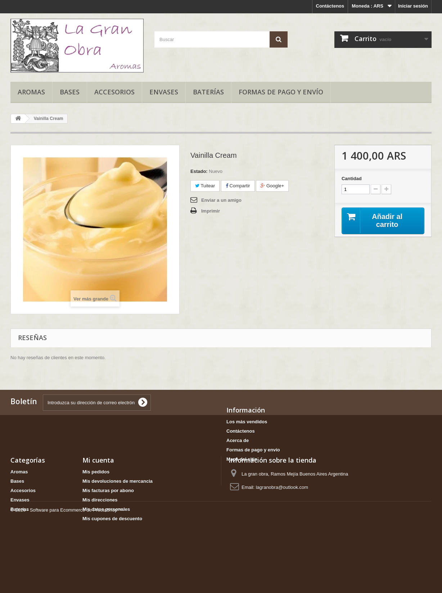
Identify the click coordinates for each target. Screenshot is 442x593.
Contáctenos (330, 6)
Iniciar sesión (413, 6)
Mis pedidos (95, 500)
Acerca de (237, 440)
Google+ (272, 185)
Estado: (199, 171)
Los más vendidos (246, 421)
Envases (163, 92)
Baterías (208, 92)
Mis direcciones (100, 528)
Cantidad (352, 178)
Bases (70, 92)
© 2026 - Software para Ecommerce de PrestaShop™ (66, 573)
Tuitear (205, 185)
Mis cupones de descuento (112, 547)
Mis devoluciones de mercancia (117, 510)
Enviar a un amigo (221, 200)
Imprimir (210, 211)
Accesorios (114, 92)
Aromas (31, 92)
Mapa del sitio (241, 459)
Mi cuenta (98, 489)
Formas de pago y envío (281, 92)
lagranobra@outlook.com (282, 516)
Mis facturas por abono (108, 519)
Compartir (238, 185)
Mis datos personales (106, 538)
